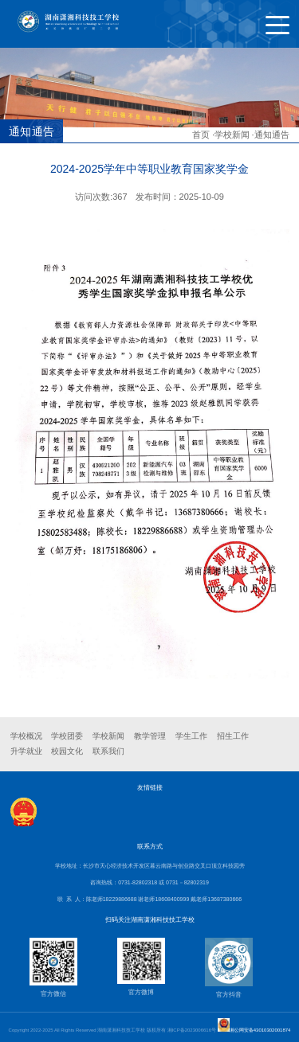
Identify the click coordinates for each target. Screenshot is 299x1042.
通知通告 (271, 134)
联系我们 (108, 751)
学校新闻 (232, 134)
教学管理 (150, 736)
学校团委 (67, 736)
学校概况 (26, 736)
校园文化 (67, 751)
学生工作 (191, 736)
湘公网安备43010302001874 (260, 1030)
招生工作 (233, 736)
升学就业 (26, 751)
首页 (201, 134)
